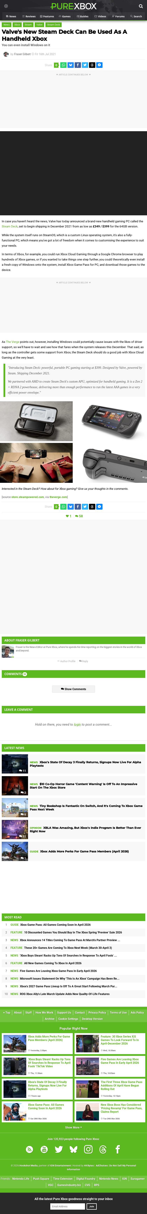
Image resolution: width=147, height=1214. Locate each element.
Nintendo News (108, 1178)
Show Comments (73, 689)
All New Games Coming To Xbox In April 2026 (46, 963)
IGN (124, 1178)
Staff (28, 1012)
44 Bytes (89, 1165)
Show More (73, 1127)
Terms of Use (118, 1012)
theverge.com (58, 497)
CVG (87, 1185)
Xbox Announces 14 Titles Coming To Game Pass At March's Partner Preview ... (65, 940)
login (77, 724)
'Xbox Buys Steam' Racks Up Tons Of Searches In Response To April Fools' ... (64, 955)
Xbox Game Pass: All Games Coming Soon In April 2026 (51, 924)
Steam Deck (53, 24)
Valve (39, 24)
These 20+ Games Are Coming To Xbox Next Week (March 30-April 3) (61, 948)
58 (81, 516)
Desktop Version (92, 1019)
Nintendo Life (20, 1178)
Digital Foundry (85, 1178)
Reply (83, 661)
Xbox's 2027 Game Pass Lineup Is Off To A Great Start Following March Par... (64, 986)
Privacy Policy (97, 1012)
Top (6, 1012)
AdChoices (101, 1165)
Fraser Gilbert (22, 54)
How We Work (44, 1012)
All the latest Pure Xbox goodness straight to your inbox (74, 1199)
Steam (28, 24)
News (7, 24)
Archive (49, 1019)
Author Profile (66, 661)
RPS (96, 1185)
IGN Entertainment (60, 1165)
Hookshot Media (28, 1165)
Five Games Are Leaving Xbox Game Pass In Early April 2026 (54, 971)
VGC (50, 1185)
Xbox (17, 24)
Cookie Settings (68, 1019)
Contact (80, 1012)
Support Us (64, 1012)
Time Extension (63, 1178)
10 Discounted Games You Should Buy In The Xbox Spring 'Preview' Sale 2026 (66, 932)
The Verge (12, 342)
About (18, 1012)
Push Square (41, 1178)
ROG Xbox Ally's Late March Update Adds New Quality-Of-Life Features (60, 994)
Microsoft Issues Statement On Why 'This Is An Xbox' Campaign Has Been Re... (65, 978)
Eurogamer (138, 1178)
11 (22, 770)
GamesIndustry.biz (69, 1185)
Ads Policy (137, 1012)
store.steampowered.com (27, 497)
